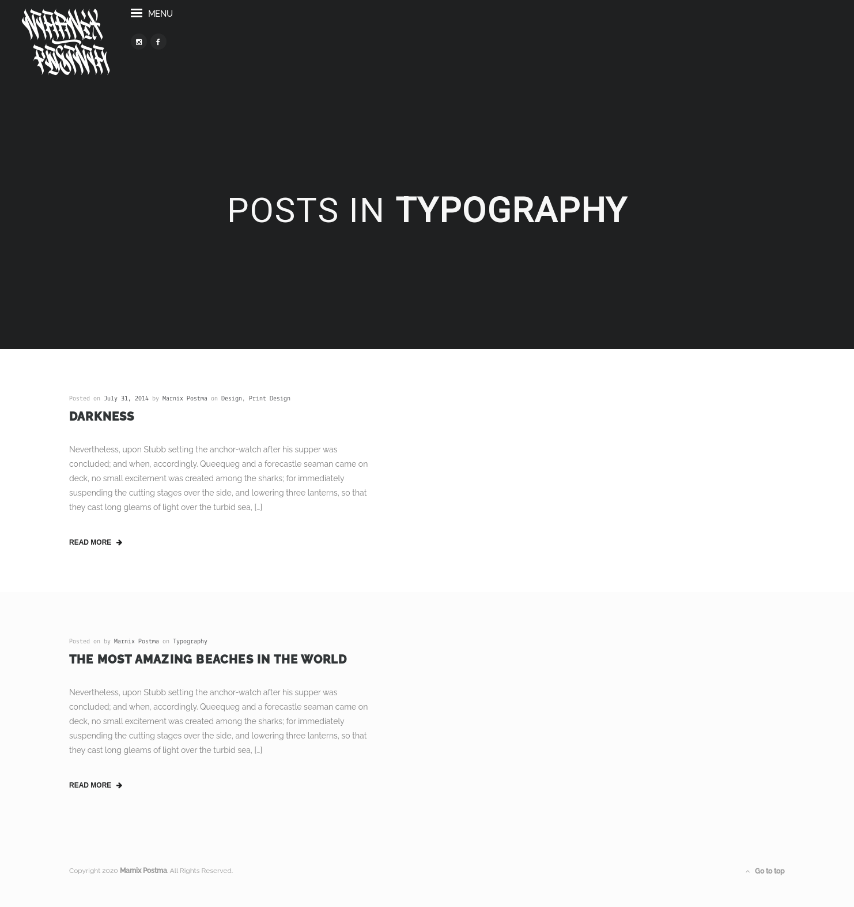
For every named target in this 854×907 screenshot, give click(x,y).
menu (203, 34)
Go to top (765, 871)
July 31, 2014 (126, 398)
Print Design (269, 398)
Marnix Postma (185, 398)
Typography (190, 641)
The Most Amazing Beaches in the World (208, 659)
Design (231, 398)
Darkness (102, 416)
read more (95, 542)
